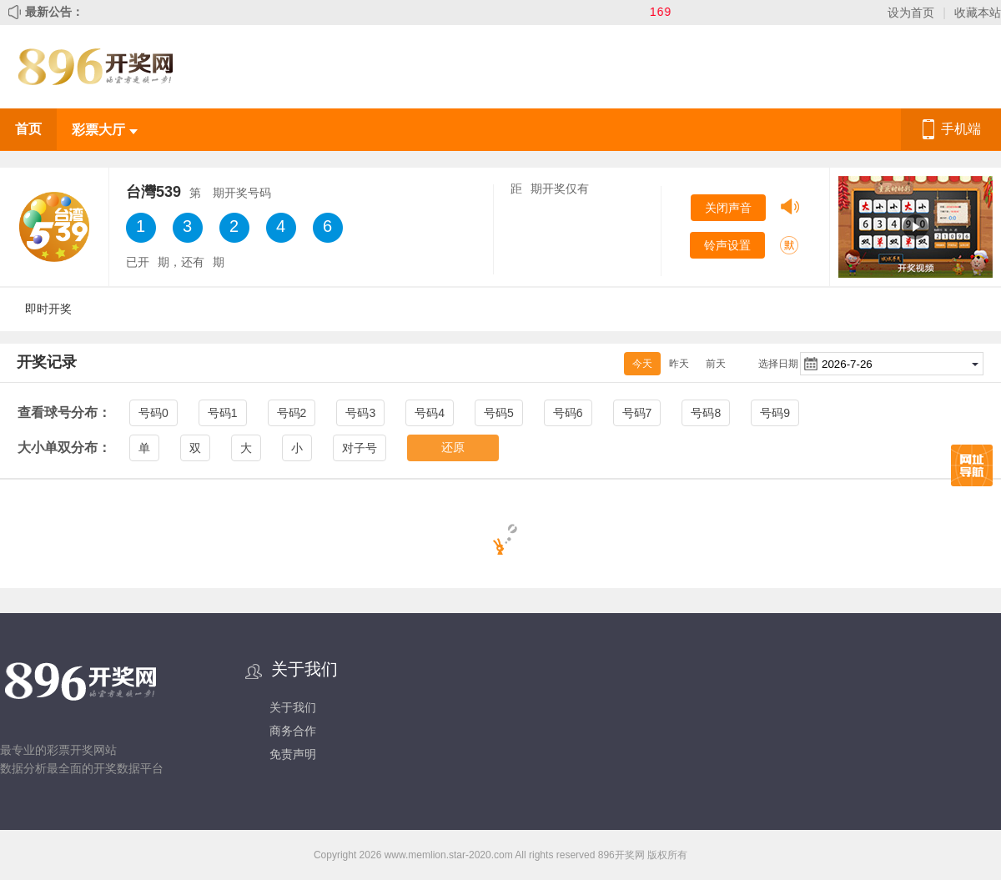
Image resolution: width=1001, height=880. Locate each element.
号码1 (223, 413)
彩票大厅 (104, 130)
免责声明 (292, 754)
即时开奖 (48, 308)
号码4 (430, 413)
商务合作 (292, 730)
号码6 (568, 413)
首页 (28, 129)
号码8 (706, 413)
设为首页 (911, 12)
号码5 (499, 413)
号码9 (775, 413)
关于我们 (292, 707)
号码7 (637, 413)
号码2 (292, 413)
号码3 (360, 413)
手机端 (961, 129)
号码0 (153, 413)
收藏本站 (977, 12)
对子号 (359, 448)
